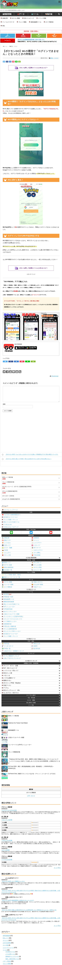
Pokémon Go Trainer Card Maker (18, 723)
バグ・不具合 (7, 961)
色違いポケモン (37, 582)
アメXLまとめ (7, 524)
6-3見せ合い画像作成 (9, 626)
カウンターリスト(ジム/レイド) (12, 619)
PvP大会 (5, 643)
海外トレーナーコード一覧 (11, 577)
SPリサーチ (36, 548)
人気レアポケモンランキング (11, 658)
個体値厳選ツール (36, 22)
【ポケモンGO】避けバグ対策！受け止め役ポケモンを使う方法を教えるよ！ (26, 459)
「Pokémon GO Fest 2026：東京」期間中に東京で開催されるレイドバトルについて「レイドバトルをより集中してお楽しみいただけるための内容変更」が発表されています (34, 761)
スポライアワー (37, 550)
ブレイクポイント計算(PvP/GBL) (12, 616)
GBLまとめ (36, 643)
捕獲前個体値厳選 (8, 601)
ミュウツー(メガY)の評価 (9, 810)
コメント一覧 (36, 570)
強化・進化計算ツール (12, 959)
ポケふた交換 (36, 565)
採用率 (34, 646)
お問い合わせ (31, 796)
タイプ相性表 (49, 22)
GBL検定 (6, 594)
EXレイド (6, 938)
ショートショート (8, 947)
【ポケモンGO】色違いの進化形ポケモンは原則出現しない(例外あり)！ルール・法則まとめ (28, 910)
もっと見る (57, 867)
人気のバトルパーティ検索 (10, 614)
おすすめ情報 (7, 943)
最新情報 (6, 14)
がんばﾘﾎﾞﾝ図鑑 (37, 584)
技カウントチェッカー (9, 611)
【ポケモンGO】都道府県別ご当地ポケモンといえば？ (17, 900)
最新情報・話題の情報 (30, 31)
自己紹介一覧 (7, 570)
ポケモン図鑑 (16, 18)
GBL (3, 25)
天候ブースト (37, 587)
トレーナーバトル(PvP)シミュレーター (19, 744)
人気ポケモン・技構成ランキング (13, 651)
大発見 (5, 550)
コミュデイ (6, 553)
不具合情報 (36, 555)
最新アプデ (6, 540)
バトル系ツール (10, 954)
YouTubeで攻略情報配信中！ (11, 514)
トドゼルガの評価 (6, 859)
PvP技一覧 (6, 648)
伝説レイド (6, 545)
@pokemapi (54, 376)
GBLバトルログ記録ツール (10, 522)
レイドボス (6, 543)
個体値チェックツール (12, 956)
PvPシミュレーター (8, 606)
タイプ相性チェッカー (9, 621)
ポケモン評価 (36, 567)
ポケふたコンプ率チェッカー (11, 631)
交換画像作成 (6, 624)
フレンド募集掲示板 (14, 752)
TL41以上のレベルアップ (10, 527)
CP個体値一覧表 (7, 596)
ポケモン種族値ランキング (10, 656)
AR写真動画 (6, 935)
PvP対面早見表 (7, 609)
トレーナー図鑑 (7, 584)
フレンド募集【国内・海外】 (11, 575)
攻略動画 (35, 538)
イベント (35, 540)
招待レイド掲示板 (13, 715)
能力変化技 (36, 648)
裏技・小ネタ (54, 58)
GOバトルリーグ (29, 18)
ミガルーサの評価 (6, 840)
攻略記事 (5, 18)
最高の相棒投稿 (7, 567)
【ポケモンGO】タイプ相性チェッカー (13, 881)
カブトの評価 (5, 850)
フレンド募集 (22, 22)
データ (21, 14)
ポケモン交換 (7, 565)
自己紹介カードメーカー (10, 517)
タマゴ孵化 (36, 553)
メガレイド (36, 545)
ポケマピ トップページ (10, 510)
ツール (35, 14)
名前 (4, 404)
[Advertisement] (31, 434)
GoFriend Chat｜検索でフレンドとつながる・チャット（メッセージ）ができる (32, 773)
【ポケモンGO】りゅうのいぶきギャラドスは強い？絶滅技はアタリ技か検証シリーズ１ (30, 454)
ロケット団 (6, 555)
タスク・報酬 (7, 548)
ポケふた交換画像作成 (9, 629)
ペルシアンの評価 (6, 820)
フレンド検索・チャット (10, 519)
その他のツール (10, 951)
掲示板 (48, 14)
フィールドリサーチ (8, 22)
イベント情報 (42, 18)
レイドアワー (37, 543)
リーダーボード (7, 646)
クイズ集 (5, 945)
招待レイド (6, 562)
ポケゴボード (36, 562)
